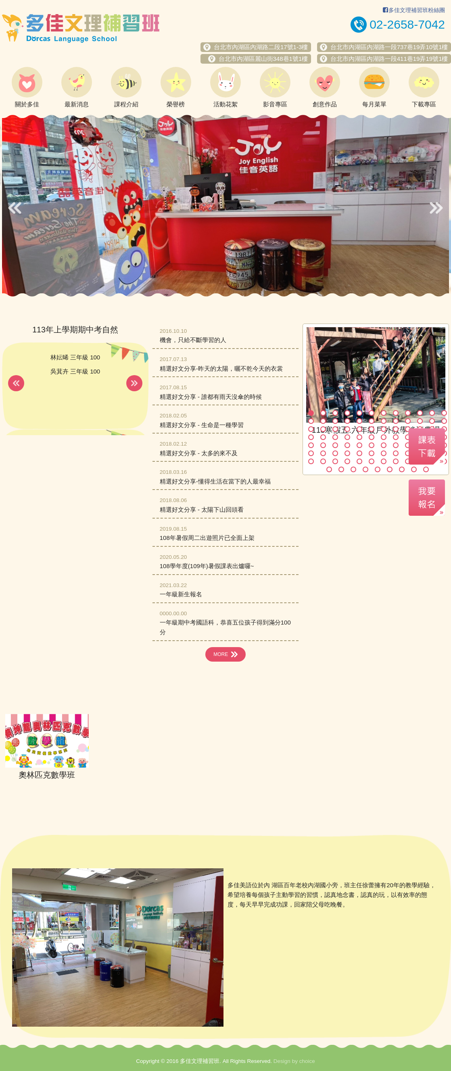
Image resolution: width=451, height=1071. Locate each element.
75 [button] (335, 461)
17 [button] (359, 421)
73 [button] (311, 461)
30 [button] (371, 429)
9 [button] (408, 413)
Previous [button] (14, 208)
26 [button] (323, 429)
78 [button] (371, 461)
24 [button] (444, 421)
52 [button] (347, 445)
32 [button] (396, 429)
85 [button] (329, 469)
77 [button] (359, 461)
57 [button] (408, 445)
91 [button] (402, 469)
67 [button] (383, 453)
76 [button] (347, 461)
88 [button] (365, 469)
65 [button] (359, 453)
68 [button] (396, 453)
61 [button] (311, 453)
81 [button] (408, 461)
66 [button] (371, 453)
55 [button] (383, 445)
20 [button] (396, 421)
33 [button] (408, 429)
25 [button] (311, 429)
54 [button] (371, 445)
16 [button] (347, 421)
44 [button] (396, 437)
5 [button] (359, 413)
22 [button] (420, 421)
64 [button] (347, 453)
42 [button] (371, 437)
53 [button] (359, 445)
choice (307, 1061)
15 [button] (335, 421)
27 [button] (335, 429)
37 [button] (311, 437)
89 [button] (377, 469)
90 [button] (390, 469)
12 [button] (444, 413)
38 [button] (323, 437)
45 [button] (408, 437)
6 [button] (371, 413)
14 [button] (323, 421)
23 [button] (432, 421)
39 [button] (335, 437)
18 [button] (371, 421)
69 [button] (408, 453)
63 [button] (335, 453)
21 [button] (408, 421)
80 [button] (396, 461)
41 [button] (359, 437)
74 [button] (323, 461)
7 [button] (383, 413)
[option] (225, 205)
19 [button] (383, 421)
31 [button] (383, 429)
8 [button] (396, 413)
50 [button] (323, 445)
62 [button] (323, 453)
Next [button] (436, 208)
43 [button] (383, 437)
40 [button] (347, 437)
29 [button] (359, 429)
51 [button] (335, 445)
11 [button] (432, 413)
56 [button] (396, 445)
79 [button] (383, 461)
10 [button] (420, 413)
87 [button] (353, 469)
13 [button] (311, 421)
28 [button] (347, 429)
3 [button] (335, 413)
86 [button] (341, 469)
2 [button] (323, 413)
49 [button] (311, 445)
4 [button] (347, 413)
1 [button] (311, 413)
